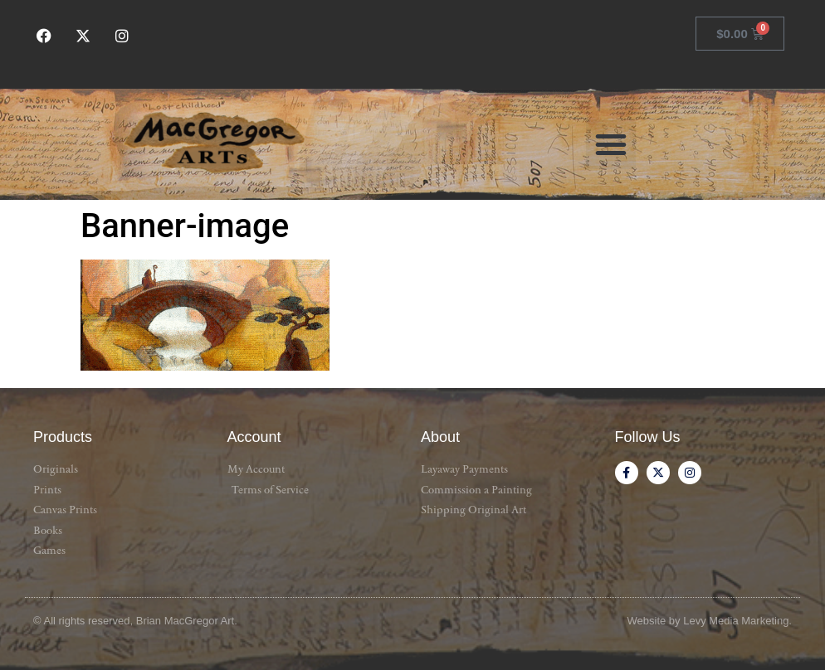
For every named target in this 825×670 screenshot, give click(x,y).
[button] (611, 144)
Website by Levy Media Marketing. (709, 620)
